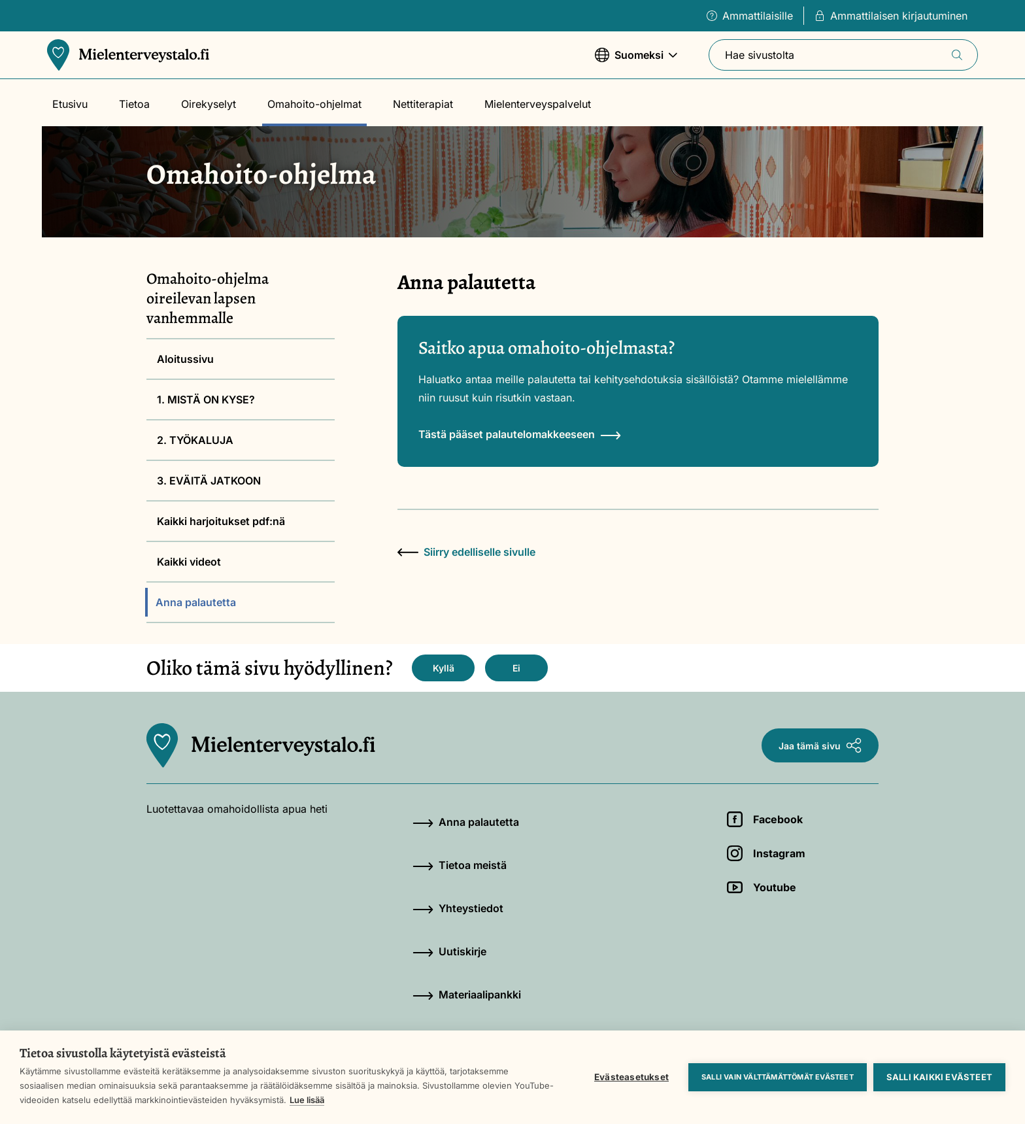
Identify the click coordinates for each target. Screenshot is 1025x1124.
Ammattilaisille (750, 15)
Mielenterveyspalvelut (537, 104)
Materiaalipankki (466, 994)
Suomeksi (636, 61)
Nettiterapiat (423, 104)
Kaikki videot (189, 561)
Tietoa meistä (459, 865)
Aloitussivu (185, 359)
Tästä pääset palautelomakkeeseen (519, 434)
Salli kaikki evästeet (939, 1077)
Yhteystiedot (457, 908)
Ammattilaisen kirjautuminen (891, 15)
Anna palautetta (196, 602)
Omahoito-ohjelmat (314, 104)
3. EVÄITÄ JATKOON (209, 480)
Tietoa (134, 104)
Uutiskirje (449, 951)
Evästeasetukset (631, 1077)
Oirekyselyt (208, 104)
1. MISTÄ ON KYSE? (206, 399)
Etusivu (70, 104)
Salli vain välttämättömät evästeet (777, 1076)
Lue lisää (307, 1100)
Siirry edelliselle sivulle (466, 551)
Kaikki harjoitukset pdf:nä (221, 521)
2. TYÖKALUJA (195, 440)
